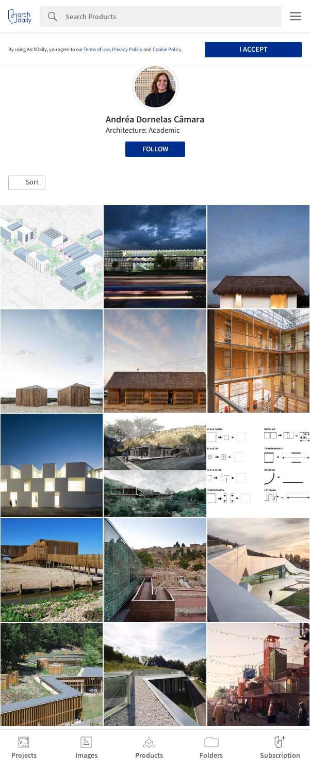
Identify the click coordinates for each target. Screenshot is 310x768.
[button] (26, 183)
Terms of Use (97, 49)
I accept (253, 49)
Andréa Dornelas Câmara (155, 119)
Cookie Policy (167, 49)
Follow (155, 149)
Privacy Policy (127, 49)
